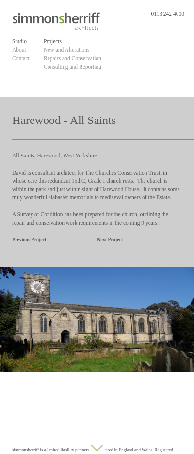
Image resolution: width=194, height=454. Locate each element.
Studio (19, 41)
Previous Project (29, 239)
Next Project (110, 239)
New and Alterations (67, 49)
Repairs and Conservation (72, 58)
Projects (53, 41)
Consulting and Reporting (72, 67)
